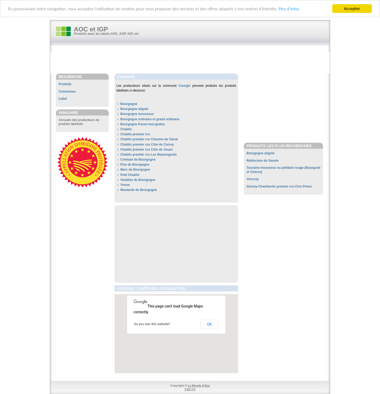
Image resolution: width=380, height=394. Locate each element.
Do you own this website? (152, 324)
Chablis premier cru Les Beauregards (148, 154)
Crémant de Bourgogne (137, 159)
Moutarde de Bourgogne (138, 190)
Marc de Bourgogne (135, 169)
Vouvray (252, 179)
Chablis (126, 129)
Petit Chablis (130, 175)
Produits (65, 84)
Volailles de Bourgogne (137, 180)
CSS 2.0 (190, 389)
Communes (67, 91)
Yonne (125, 185)
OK (209, 324)
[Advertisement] (193, 60)
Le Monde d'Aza (199, 385)
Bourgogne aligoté (134, 109)
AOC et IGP (91, 29)
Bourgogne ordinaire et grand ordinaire (149, 119)
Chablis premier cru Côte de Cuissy (147, 144)
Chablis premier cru (135, 134)
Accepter (352, 8)
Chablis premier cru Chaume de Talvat (149, 139)
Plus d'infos (288, 9)
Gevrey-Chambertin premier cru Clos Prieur (279, 186)
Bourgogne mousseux (137, 114)
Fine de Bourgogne (134, 164)
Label (63, 98)
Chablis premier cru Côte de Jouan (146, 149)
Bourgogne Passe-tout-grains (142, 124)
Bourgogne (128, 104)
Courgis (184, 86)
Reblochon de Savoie (262, 160)
